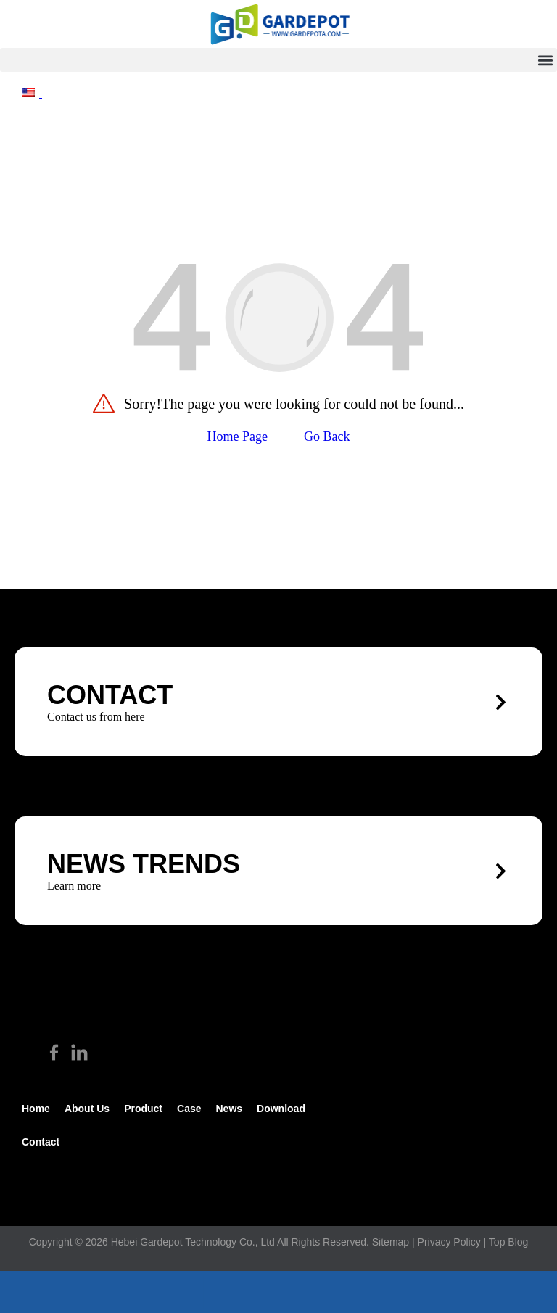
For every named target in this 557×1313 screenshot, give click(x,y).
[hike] (278, 24)
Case (189, 1108)
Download (281, 1108)
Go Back (327, 436)
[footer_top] (464, 1292)
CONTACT (110, 695)
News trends (143, 864)
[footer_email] (278, 1292)
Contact (40, 1142)
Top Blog (508, 1242)
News (228, 1108)
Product (143, 1108)
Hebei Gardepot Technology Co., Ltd (193, 1242)
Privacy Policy (449, 1242)
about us (87, 1108)
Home (36, 1108)
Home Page (237, 436)
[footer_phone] (93, 1292)
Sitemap (390, 1242)
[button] (278, 60)
